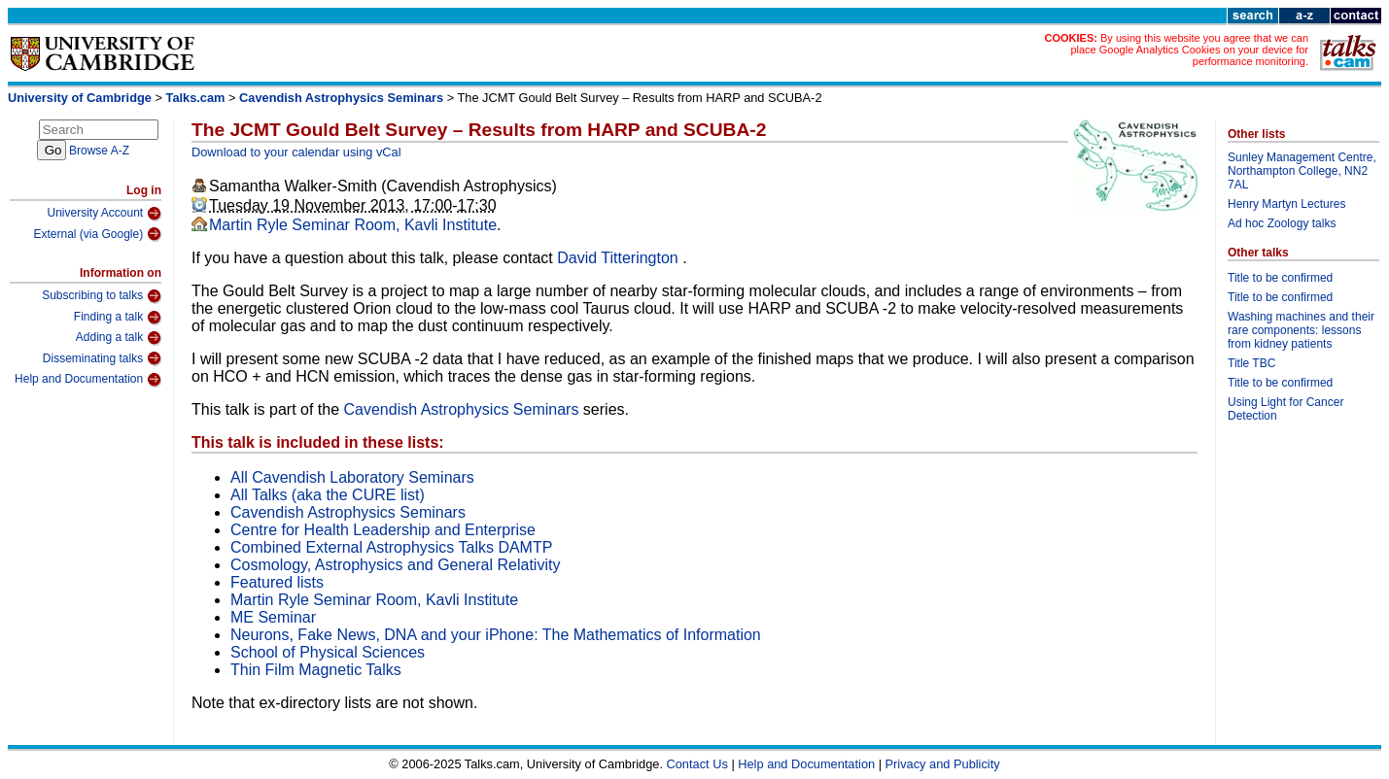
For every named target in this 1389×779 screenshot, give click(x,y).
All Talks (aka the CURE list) (327, 495)
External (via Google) (97, 234)
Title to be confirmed (1280, 278)
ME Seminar (273, 617)
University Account (104, 213)
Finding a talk (117, 317)
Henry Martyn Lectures (1286, 204)
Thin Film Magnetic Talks (315, 669)
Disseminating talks (102, 358)
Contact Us (697, 764)
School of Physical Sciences (327, 652)
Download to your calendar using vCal (296, 152)
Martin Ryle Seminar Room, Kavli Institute (353, 225)
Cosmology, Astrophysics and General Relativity (395, 565)
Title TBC (1251, 363)
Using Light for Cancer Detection (1285, 409)
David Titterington (619, 258)
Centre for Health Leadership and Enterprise (383, 530)
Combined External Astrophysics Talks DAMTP (391, 547)
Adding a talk (118, 338)
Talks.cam (196, 97)
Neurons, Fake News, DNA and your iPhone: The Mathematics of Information (495, 635)
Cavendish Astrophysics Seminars (341, 97)
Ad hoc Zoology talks (1282, 223)
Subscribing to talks (101, 296)
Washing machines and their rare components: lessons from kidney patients (1301, 330)
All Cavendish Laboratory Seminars (352, 477)
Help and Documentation (88, 380)
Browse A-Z (99, 150)
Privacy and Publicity (942, 764)
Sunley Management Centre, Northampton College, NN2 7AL (1302, 171)
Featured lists (277, 582)
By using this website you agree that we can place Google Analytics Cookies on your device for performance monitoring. (1189, 49)
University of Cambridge (80, 97)
